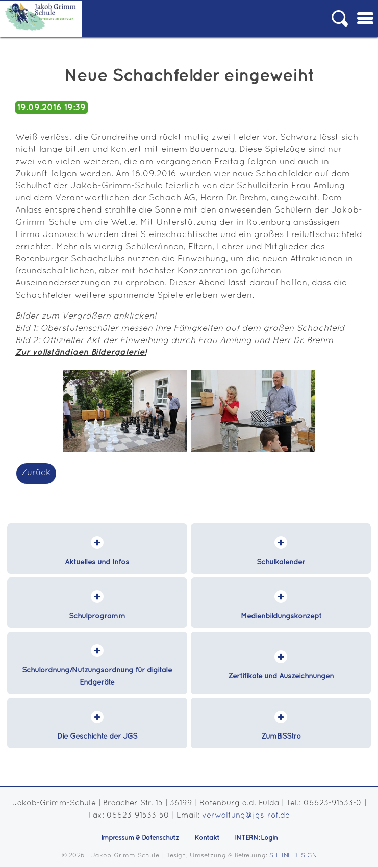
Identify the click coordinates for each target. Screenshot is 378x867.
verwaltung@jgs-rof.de (246, 815)
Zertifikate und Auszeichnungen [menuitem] (281, 676)
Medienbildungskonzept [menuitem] (281, 616)
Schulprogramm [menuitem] (97, 616)
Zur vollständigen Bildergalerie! (80, 352)
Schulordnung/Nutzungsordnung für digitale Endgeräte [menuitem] (97, 676)
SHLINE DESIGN (293, 855)
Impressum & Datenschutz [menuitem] (140, 838)
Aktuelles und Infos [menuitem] (97, 562)
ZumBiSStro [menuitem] (281, 736)
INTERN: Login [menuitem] (256, 838)
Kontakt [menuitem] (206, 838)
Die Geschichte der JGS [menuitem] (97, 736)
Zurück (36, 473)
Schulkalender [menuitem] (281, 562)
